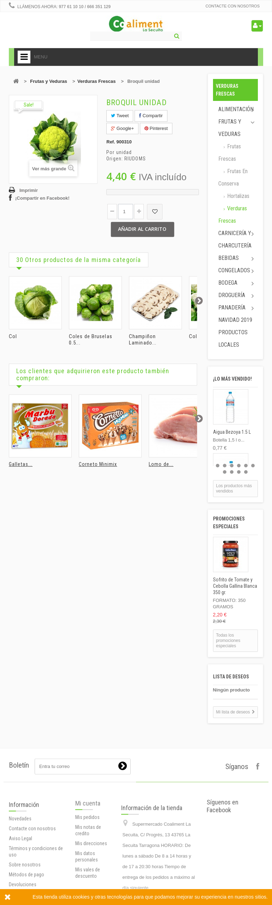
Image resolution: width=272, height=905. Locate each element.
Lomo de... (161, 464)
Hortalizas (237, 196)
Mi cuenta (87, 863)
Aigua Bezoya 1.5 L (232, 432)
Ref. (110, 141)
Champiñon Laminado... (142, 339)
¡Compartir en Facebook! (42, 198)
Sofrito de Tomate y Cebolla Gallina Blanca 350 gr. (235, 586)
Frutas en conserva (233, 177)
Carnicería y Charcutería (235, 239)
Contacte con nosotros (233, 6)
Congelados (234, 270)
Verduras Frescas (96, 81)
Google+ (122, 128)
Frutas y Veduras (48, 81)
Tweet (120, 115)
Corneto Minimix (98, 464)
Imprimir (28, 190)
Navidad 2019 (235, 320)
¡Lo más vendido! (232, 379)
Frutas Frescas (229, 152)
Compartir (151, 115)
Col (13, 336)
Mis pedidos (87, 877)
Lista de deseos (231, 676)
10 (246, 472)
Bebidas (228, 258)
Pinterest (156, 128)
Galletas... (20, 464)
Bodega (227, 282)
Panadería (232, 307)
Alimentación (236, 109)
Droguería (231, 295)
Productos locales (233, 338)
